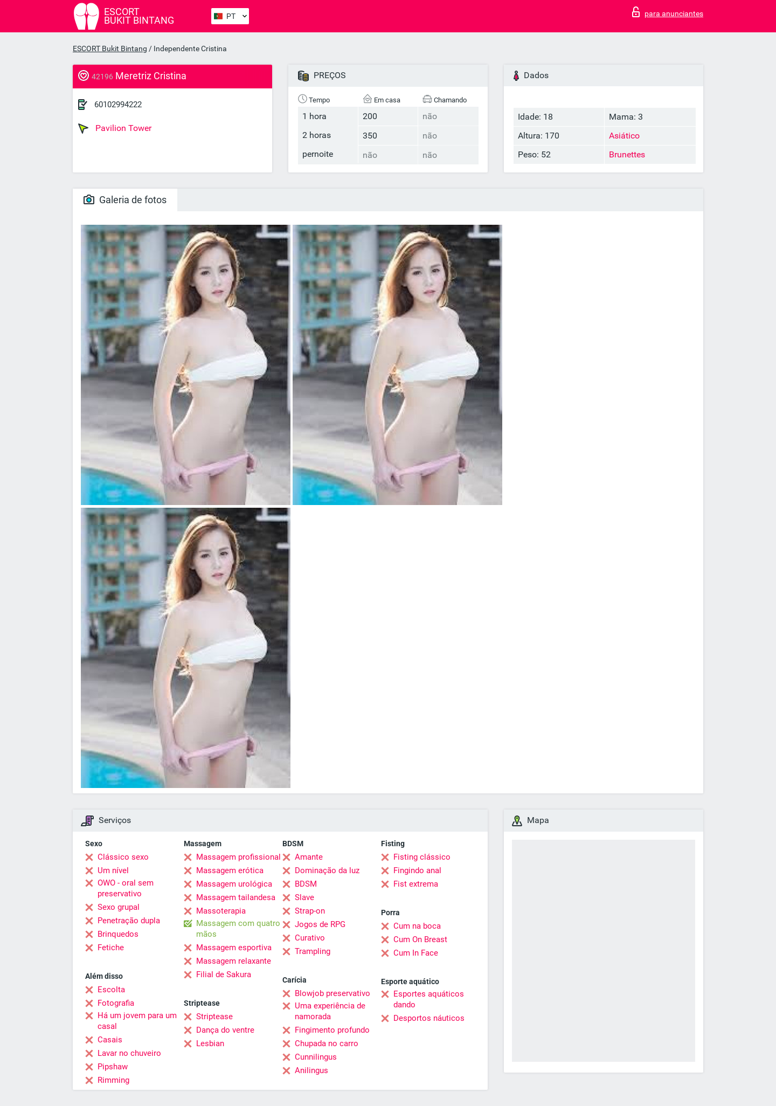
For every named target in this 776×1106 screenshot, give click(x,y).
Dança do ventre (225, 1030)
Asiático (624, 135)
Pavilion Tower (114, 128)
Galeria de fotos (125, 199)
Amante (309, 857)
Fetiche (111, 947)
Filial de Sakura (223, 974)
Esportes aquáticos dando (428, 999)
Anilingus (311, 1070)
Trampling (312, 951)
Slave (304, 897)
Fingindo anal (417, 870)
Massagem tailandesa (235, 897)
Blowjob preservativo (332, 993)
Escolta (111, 989)
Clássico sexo (123, 857)
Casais (110, 1040)
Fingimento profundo (332, 1030)
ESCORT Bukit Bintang (110, 48)
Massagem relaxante (233, 961)
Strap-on (310, 911)
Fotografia (116, 1003)
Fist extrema (415, 884)
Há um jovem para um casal (137, 1021)
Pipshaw (113, 1067)
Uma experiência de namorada (330, 1011)
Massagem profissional (238, 857)
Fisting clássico (422, 857)
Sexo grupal (119, 907)
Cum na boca (417, 926)
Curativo (310, 938)
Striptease (214, 1016)
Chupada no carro (326, 1043)
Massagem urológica (234, 884)
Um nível (113, 870)
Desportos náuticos (429, 1018)
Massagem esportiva (234, 947)
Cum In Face (415, 953)
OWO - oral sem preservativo (126, 888)
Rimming (113, 1080)
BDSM (306, 884)
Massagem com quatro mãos (238, 928)
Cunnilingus (316, 1057)
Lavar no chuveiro (129, 1053)
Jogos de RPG (320, 924)
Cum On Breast (420, 939)
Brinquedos (118, 934)
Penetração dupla (129, 920)
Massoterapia (221, 911)
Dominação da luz (327, 870)
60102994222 (118, 104)
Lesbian (210, 1043)
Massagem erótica (230, 870)
